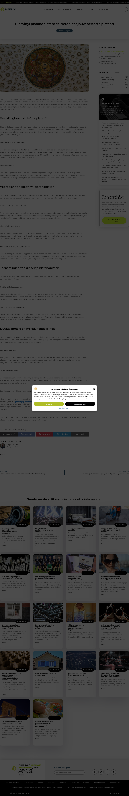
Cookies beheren (80, 404)
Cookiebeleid (63, 408)
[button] (94, 389)
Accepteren (49, 404)
